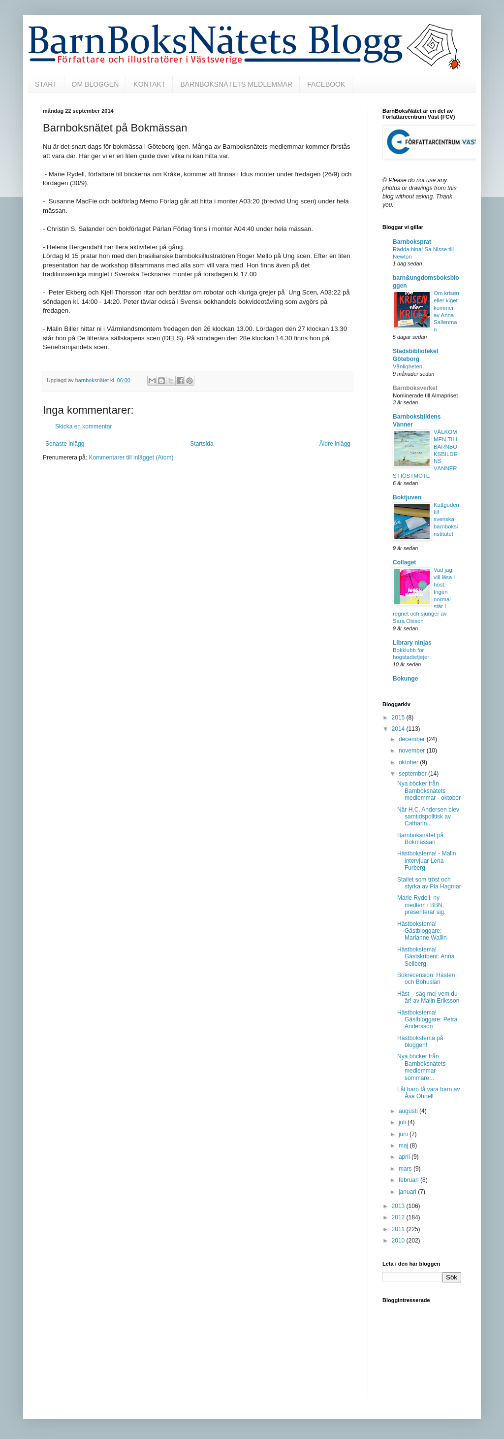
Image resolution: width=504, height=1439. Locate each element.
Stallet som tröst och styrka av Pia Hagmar (429, 883)
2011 (399, 1229)
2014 (399, 728)
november (413, 750)
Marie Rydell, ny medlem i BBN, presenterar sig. (421, 905)
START (46, 84)
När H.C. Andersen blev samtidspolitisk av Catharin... (428, 816)
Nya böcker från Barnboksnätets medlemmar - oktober (429, 790)
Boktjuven (407, 497)
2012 (399, 1217)
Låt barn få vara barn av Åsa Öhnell (428, 1093)
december (413, 739)
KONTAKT (149, 84)
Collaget (404, 562)
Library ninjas (412, 642)
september (413, 773)
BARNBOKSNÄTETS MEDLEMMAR (236, 84)
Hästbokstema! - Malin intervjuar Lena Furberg (426, 860)
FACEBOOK (326, 84)
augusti (409, 1111)
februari (409, 1180)
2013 (399, 1206)
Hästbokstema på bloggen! (420, 1041)
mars (406, 1168)
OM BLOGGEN (95, 84)
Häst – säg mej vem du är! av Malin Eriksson (428, 997)
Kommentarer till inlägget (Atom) (131, 457)
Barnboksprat (412, 241)
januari (408, 1191)
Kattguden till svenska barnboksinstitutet (446, 519)
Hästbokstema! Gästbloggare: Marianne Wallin (422, 931)
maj (404, 1145)
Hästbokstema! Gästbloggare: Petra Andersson (427, 1019)
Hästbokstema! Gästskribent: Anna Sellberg (425, 956)
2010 (399, 1240)
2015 (399, 717)
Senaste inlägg (64, 443)
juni (404, 1134)
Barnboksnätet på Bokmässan (420, 839)
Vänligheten (407, 366)
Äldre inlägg (334, 443)
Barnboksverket (415, 388)
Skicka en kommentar (83, 426)
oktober (409, 762)
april (405, 1156)
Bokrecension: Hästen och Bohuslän (426, 978)
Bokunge (405, 678)
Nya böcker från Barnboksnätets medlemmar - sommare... (421, 1067)
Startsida (201, 443)
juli (403, 1122)
